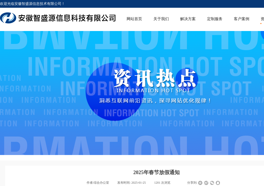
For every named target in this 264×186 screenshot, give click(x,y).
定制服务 (214, 19)
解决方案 (188, 19)
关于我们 (161, 19)
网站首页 (134, 19)
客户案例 (241, 19)
